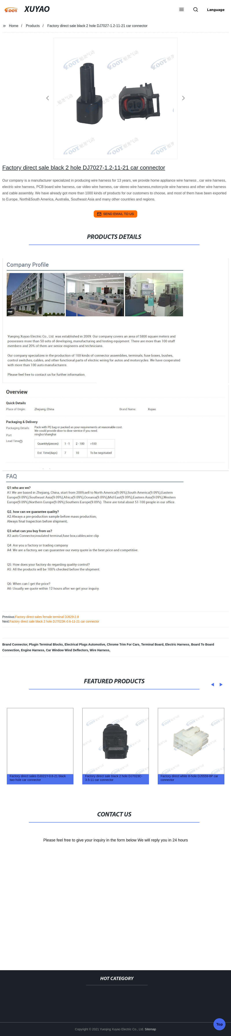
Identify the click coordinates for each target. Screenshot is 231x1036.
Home (13, 26)
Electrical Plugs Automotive (84, 644)
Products (33, 26)
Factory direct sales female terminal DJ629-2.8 (47, 617)
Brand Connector (15, 644)
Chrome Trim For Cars (123, 644)
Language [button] (216, 10)
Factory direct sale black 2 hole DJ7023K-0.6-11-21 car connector (54, 621)
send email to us (115, 214)
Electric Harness (177, 644)
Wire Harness (99, 650)
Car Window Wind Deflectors (67, 650)
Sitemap (150, 1029)
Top (219, 1023)
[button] (181, 10)
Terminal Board (152, 644)
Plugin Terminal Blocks (46, 644)
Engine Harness (32, 650)
